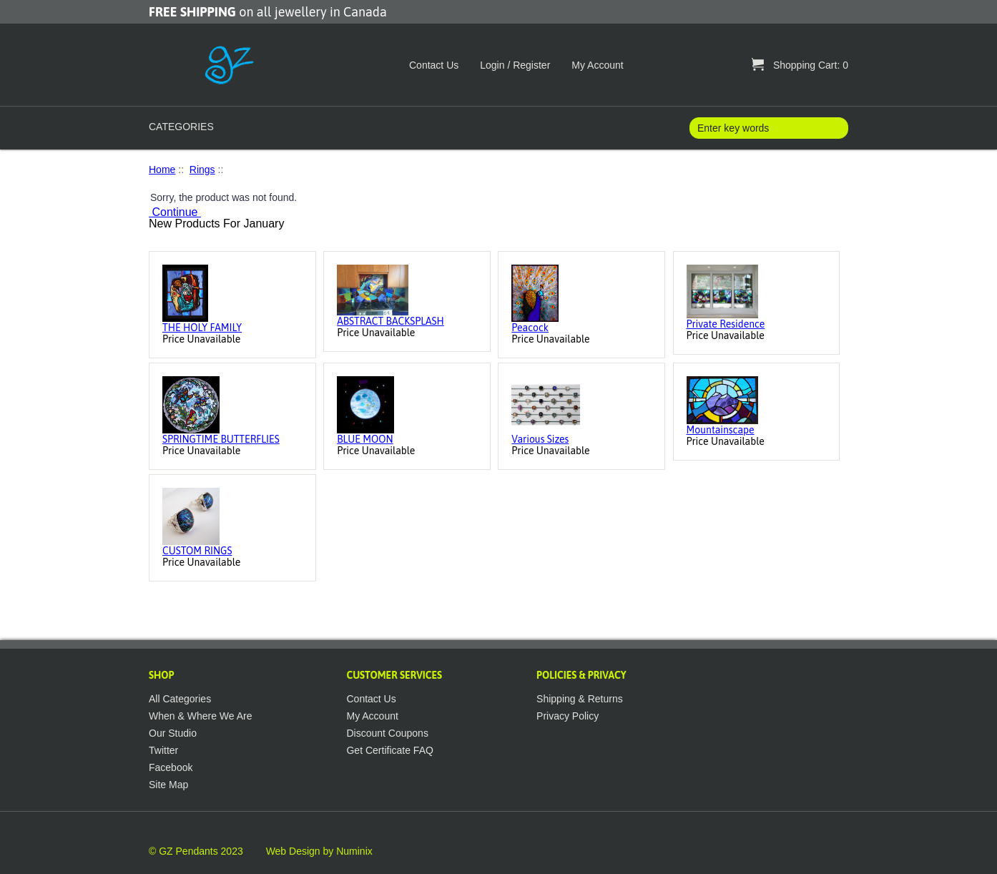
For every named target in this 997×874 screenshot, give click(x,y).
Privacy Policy (567, 716)
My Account (597, 65)
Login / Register (515, 65)
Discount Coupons (387, 733)
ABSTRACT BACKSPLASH (390, 321)
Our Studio (173, 733)
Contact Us (433, 65)
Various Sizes (540, 439)
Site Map (168, 785)
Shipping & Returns (579, 699)
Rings (202, 169)
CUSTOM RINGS (197, 550)
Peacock (530, 327)
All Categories (180, 699)
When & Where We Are (200, 716)
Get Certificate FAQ (389, 750)
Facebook (170, 767)
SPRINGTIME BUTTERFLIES (221, 439)
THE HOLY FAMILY (202, 327)
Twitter (163, 750)
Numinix (354, 851)
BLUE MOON (365, 439)
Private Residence (726, 324)
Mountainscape (721, 430)
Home (162, 169)
